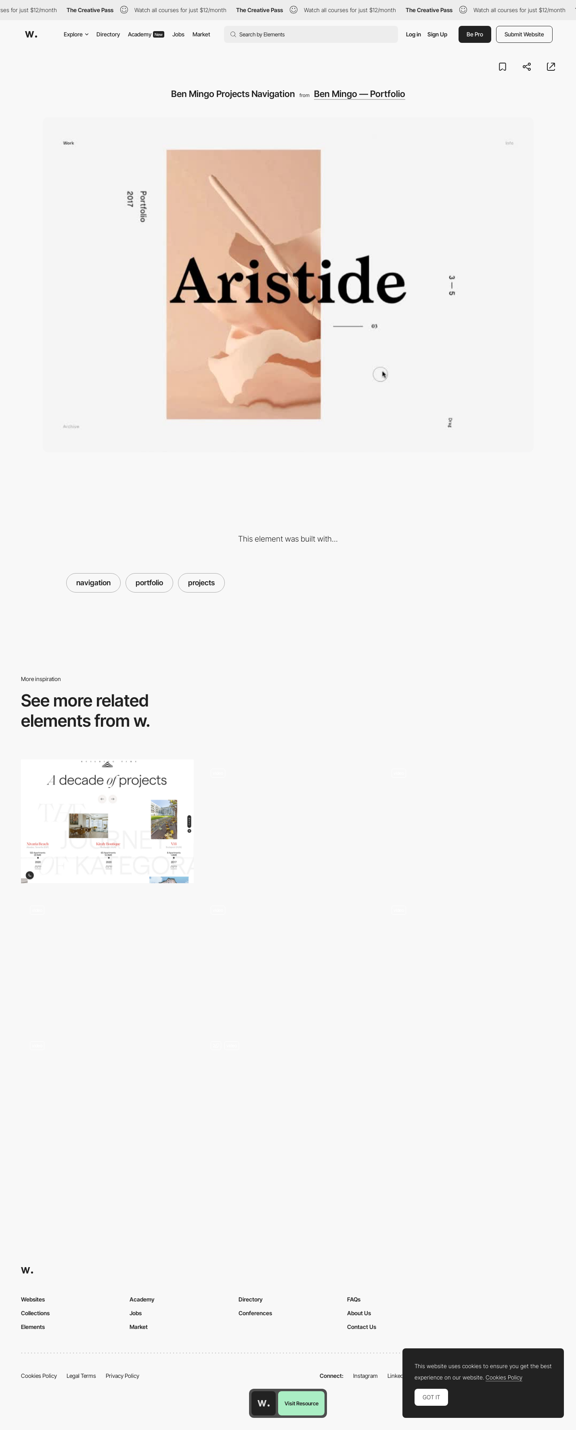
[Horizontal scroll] (468, 821)
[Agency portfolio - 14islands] (288, 958)
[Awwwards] (31, 34)
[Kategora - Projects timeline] (107, 821)
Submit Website (524, 34)
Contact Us (361, 1326)
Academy (146, 34)
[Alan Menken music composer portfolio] (468, 958)
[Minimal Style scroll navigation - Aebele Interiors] (107, 1094)
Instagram (365, 1375)
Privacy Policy (122, 1375)
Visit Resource (301, 1403)
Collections (35, 1313)
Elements (33, 1326)
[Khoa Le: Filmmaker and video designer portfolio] (107, 958)
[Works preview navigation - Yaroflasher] (288, 821)
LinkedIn (397, 1375)
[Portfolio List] (288, 1097)
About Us (359, 1313)
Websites (33, 1299)
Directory (108, 34)
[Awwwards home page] (263, 1403)
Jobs (178, 34)
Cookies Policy (39, 1375)
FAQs (353, 1299)
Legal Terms (81, 1375)
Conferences (255, 1313)
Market (201, 34)
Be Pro (475, 34)
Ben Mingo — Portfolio (359, 93)
